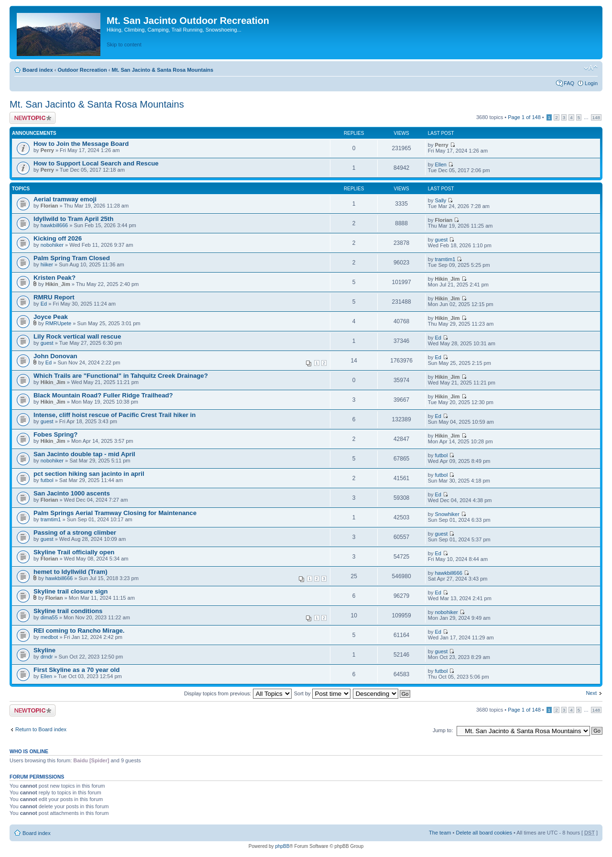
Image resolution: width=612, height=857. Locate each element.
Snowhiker (447, 514)
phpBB (282, 846)
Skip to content (124, 44)
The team (440, 832)
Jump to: (443, 730)
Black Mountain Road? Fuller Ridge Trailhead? (103, 395)
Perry (47, 150)
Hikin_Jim (57, 284)
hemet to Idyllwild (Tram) (70, 571)
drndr (47, 656)
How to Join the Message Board (81, 143)
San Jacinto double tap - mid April (84, 454)
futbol (441, 455)
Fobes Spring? (55, 434)
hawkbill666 (54, 225)
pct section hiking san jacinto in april (88, 473)
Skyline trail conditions (67, 611)
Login (591, 83)
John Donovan (55, 356)
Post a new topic (32, 118)
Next (591, 693)
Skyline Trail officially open (73, 552)
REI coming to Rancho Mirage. (79, 630)
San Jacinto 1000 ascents (71, 493)
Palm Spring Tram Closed (71, 258)
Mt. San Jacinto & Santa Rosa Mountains (162, 70)
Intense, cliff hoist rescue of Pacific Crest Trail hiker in (114, 414)
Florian (49, 206)
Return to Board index (40, 729)
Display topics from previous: (238, 693)
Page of (524, 117)
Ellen (440, 164)
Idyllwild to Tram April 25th (73, 218)
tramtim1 (445, 259)
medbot (49, 637)
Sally (440, 200)
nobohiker (52, 245)
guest (441, 239)
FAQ (569, 83)
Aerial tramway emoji (65, 199)
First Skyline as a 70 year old (76, 669)
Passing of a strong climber (74, 532)
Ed (44, 304)
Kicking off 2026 (57, 238)
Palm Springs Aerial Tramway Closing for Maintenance (115, 512)
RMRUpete (58, 323)
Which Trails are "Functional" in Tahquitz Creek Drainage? (120, 375)
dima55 (49, 617)
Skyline (44, 650)
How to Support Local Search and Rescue (96, 163)
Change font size (591, 68)
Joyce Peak (50, 316)
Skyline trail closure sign (70, 591)
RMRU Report (54, 297)
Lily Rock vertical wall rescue (77, 336)
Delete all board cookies (484, 832)
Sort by (322, 693)
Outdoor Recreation (82, 70)
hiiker (47, 264)
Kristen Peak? (54, 277)
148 (596, 117)
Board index (37, 70)
